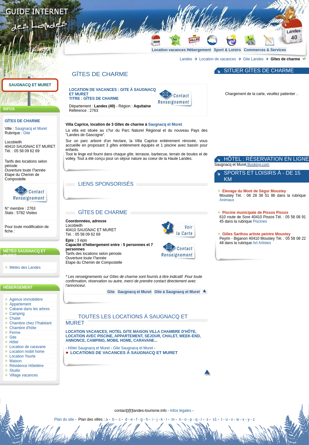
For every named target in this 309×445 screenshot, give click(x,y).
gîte (113, 145)
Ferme (14, 332)
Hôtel (13, 342)
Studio (14, 370)
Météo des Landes (25, 267)
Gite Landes (253, 59)
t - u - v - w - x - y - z (238, 419)
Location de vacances (217, 59)
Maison (15, 361)
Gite (26, 133)
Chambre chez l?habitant (30, 323)
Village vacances (23, 375)
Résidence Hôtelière (26, 366)
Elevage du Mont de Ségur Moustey (254, 191)
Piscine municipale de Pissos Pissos (255, 212)
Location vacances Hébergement (181, 50)
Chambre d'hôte (22, 328)
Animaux (226, 200)
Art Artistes (262, 243)
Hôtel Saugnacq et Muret (89, 348)
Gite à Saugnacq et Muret (177, 292)
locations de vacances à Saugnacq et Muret (124, 352)
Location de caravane (27, 347)
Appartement (20, 304)
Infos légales (180, 410)
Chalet (14, 318)
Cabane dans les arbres (29, 309)
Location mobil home (26, 351)
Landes (186, 59)
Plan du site (64, 419)
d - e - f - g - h (136, 419)
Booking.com (258, 164)
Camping (17, 313)
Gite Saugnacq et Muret (133, 348)
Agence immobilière (26, 299)
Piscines (260, 221)
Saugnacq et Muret (30, 85)
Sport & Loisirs (227, 50)
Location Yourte (22, 356)
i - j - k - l (159, 419)
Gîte (118, 124)
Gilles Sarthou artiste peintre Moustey (256, 234)
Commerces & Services (265, 50)
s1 (215, 419)
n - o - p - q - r (190, 419)
